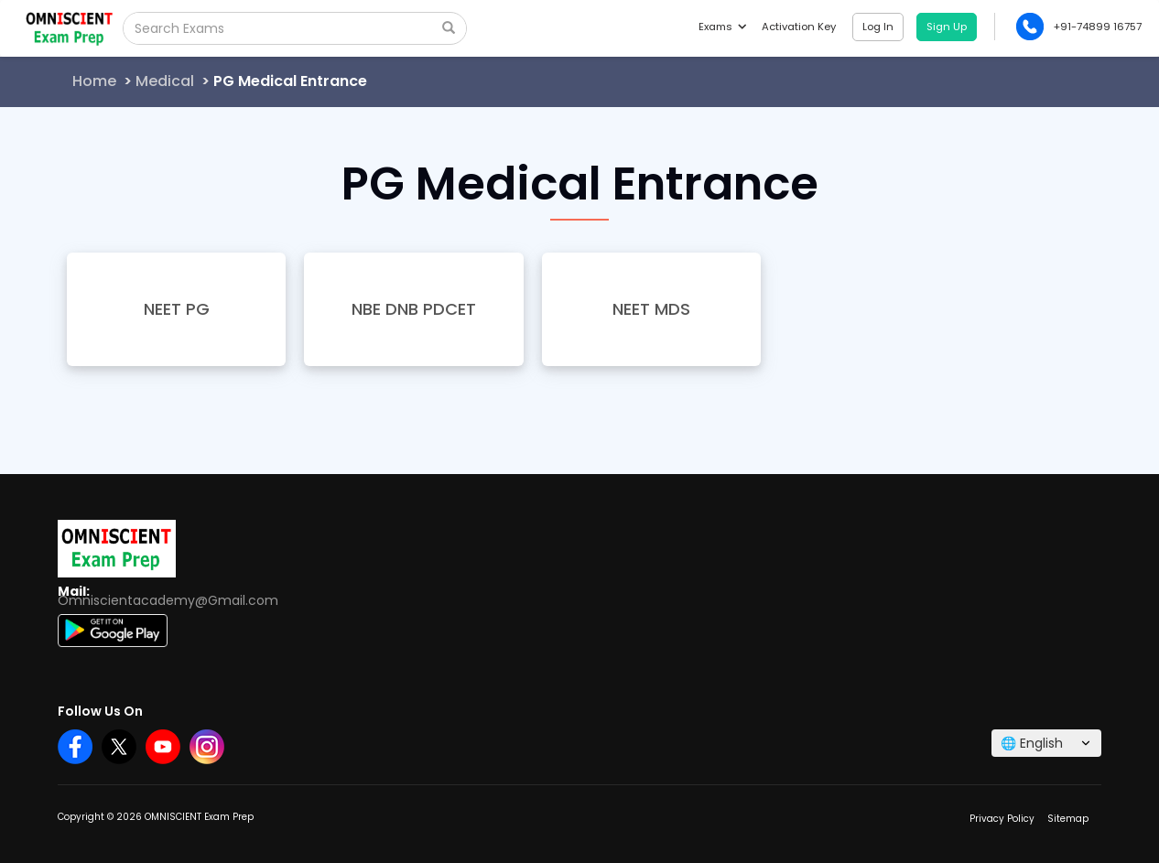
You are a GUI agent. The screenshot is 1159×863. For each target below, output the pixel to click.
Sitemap (1068, 818)
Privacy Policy (1001, 818)
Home (94, 81)
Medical (164, 81)
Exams (722, 26)
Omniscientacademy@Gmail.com (168, 600)
